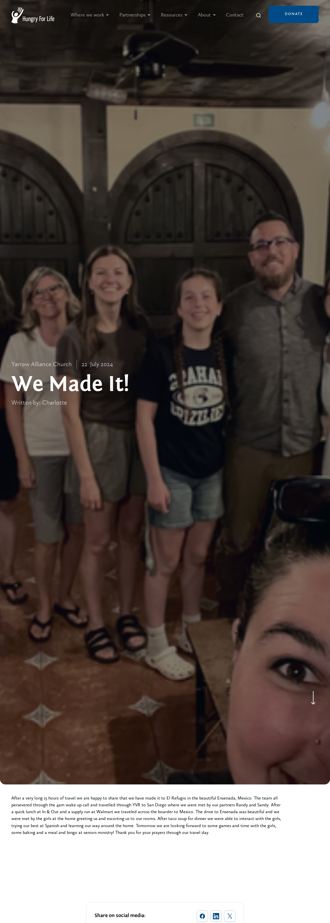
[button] (89, 15)
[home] (32, 15)
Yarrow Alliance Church (41, 364)
